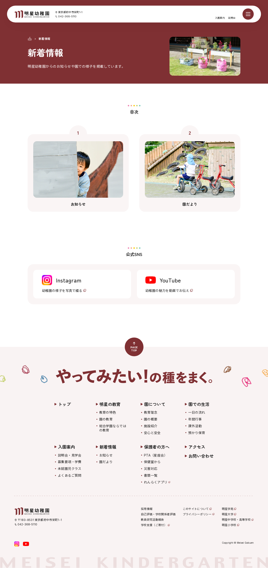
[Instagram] (16, 543)
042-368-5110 (67, 16)
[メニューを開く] (248, 14)
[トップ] (30, 39)
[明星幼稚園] (31, 14)
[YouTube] (26, 544)
